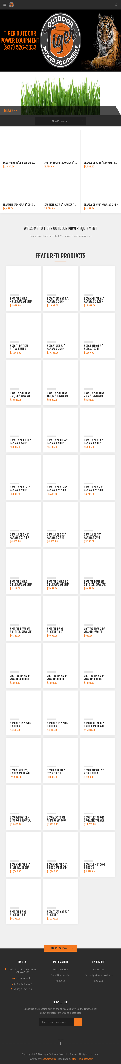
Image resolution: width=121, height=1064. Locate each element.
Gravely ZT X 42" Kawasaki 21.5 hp (93, 489)
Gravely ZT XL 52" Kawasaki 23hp (94, 442)
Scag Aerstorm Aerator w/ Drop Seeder (56, 820)
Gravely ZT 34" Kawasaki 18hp (93, 536)
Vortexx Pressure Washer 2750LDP (94, 630)
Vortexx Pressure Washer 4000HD (57, 677)
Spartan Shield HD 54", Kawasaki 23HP (58, 583)
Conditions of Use (60, 975)
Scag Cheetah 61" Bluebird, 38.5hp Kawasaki (20, 867)
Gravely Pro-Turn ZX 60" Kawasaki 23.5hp (94, 396)
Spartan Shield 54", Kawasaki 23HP (21, 583)
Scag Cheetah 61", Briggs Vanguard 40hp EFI (94, 726)
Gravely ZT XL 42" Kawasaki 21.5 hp (57, 489)
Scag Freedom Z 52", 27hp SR (56, 772)
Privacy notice (60, 969)
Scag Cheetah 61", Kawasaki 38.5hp (94, 300)
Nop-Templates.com (82, 1058)
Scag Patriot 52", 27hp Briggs (94, 772)
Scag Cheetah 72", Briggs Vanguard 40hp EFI (57, 867)
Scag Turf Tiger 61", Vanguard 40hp (19, 349)
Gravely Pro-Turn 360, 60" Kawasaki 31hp (20, 396)
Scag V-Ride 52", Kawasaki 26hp (56, 347)
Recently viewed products (98, 975)
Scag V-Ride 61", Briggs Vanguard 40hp (23, 162)
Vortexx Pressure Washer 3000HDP (20, 677)
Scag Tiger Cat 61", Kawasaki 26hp (58, 300)
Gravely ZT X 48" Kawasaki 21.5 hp (19, 536)
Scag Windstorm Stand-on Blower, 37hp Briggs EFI (20, 820)
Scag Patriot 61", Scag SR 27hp (94, 347)
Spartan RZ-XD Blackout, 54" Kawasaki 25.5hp (68, 162)
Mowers (10, 110)
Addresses (98, 969)
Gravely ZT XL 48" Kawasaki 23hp (101, 162)
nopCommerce (48, 1058)
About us (60, 980)
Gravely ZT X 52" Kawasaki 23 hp (101, 204)
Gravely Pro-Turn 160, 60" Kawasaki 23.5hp (57, 396)
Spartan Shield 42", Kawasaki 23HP (21, 300)
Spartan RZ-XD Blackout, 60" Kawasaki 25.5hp (56, 632)
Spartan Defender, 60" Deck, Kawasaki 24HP (21, 632)
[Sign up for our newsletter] (56, 1022)
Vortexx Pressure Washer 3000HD (94, 677)
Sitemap (98, 980)
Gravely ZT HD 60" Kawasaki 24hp (20, 442)
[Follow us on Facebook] (60, 1043)
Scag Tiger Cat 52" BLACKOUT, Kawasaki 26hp (66, 204)
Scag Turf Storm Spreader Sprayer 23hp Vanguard (94, 820)
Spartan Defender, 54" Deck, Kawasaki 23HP (26, 204)
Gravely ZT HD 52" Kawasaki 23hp (57, 442)
